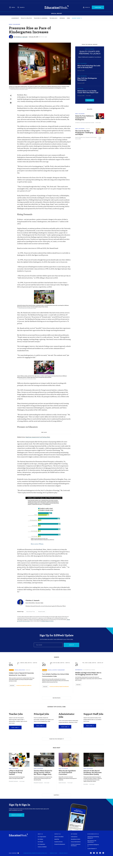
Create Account (16, 815)
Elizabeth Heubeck (13, 781)
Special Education (20, 669)
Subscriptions (74, 836)
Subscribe (98, 7)
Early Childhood (14, 24)
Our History (40, 839)
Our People (40, 841)
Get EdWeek (74, 833)
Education (80, 88)
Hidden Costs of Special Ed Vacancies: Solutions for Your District (21, 674)
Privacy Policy (63, 853)
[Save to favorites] (10, 99)
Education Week (39, 602)
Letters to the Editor (58, 836)
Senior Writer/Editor (30, 602)
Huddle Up (28, 685)
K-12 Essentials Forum (89, 669)
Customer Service (58, 841)
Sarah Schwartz (62, 782)
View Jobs (15, 727)
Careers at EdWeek (42, 846)
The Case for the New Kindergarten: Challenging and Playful (84, 132)
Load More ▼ (56, 795)
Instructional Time (30, 611)
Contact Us (57, 833)
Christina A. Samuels (21, 37)
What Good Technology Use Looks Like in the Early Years (88, 66)
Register (12, 685)
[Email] (48, 645)
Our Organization (42, 836)
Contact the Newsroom (59, 844)
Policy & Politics (36, 18)
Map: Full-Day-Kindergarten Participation (87, 79)
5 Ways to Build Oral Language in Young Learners (16, 772)
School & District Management (56, 669)
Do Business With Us (93, 833)
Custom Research (92, 848)
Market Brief (87, 18)
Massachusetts (41, 611)
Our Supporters (41, 844)
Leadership (25, 18)
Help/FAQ (56, 839)
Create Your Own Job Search (56, 738)
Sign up (71, 644)
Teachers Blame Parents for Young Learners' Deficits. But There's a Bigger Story (43, 772)
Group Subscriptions (75, 841)
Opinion (72, 18)
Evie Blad (86, 784)
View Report (89, 100)
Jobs (78, 18)
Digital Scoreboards (64, 686)
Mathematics (78, 669)
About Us (40, 833)
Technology (63, 18)
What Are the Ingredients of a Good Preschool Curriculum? (67, 772)
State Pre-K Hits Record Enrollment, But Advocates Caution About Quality (93, 772)
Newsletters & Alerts (75, 839)
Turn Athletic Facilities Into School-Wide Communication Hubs (55, 675)
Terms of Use (53, 853)
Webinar (28, 669)
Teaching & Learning (50, 18)
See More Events (56, 697)
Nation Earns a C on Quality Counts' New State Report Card (87, 91)
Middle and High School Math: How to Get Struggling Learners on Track (88, 673)
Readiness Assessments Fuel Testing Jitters (38, 437)
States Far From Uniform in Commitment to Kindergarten (84, 117)
